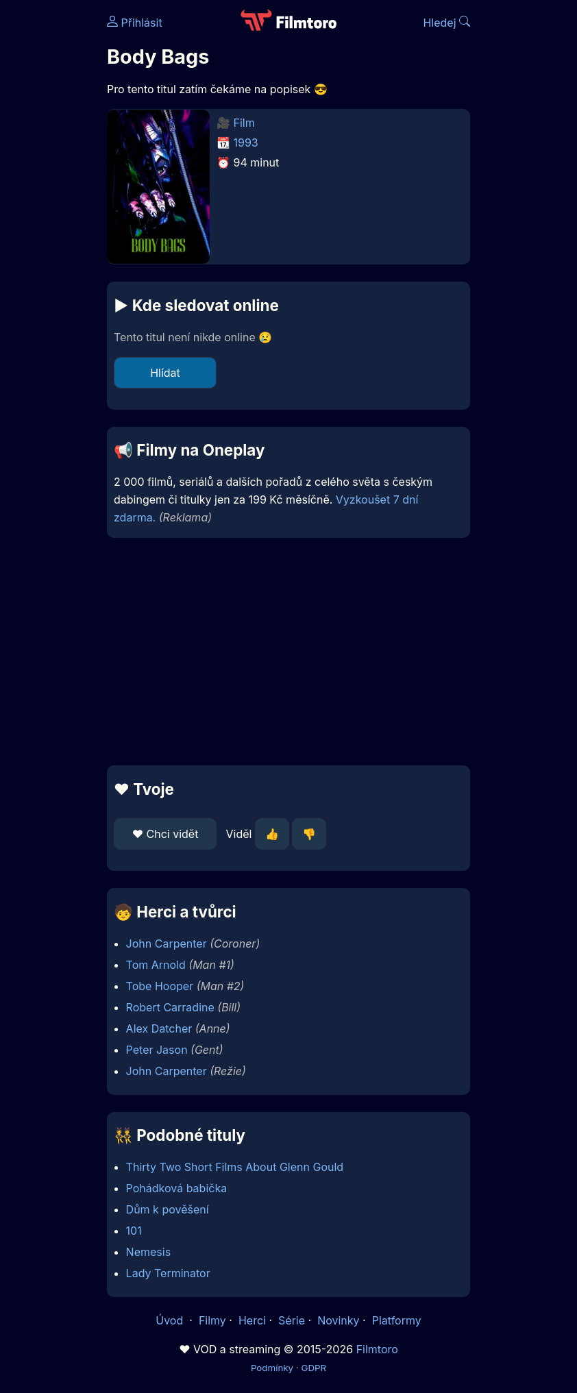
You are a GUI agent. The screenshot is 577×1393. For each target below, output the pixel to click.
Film (244, 123)
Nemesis (148, 1252)
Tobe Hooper (160, 986)
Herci (252, 1320)
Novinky (338, 1320)
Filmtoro (377, 1349)
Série (291, 1320)
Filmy (212, 1320)
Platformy (396, 1320)
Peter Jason (157, 1050)
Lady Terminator (168, 1273)
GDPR (313, 1367)
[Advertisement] (288, 652)
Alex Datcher (159, 1028)
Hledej (446, 22)
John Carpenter (166, 943)
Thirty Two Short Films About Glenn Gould (235, 1167)
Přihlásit (134, 22)
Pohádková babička (177, 1188)
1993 (246, 142)
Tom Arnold (156, 965)
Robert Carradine (170, 1007)
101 (134, 1230)
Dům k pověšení (167, 1209)
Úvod (171, 1320)
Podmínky (272, 1367)
